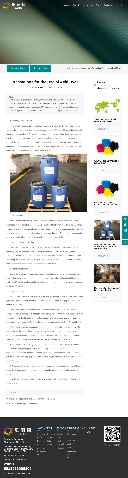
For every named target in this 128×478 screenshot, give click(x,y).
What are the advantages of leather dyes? (106, 162)
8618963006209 (18, 468)
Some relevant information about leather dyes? (106, 120)
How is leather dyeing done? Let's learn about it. (107, 289)
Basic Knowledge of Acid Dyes (25, 403)
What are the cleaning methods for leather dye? (105, 203)
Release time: (31, 87)
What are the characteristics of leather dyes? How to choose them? (106, 246)
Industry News (40, 68)
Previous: (10, 399)
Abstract (12, 97)
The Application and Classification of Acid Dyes (35, 399)
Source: (61, 87)
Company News (18, 68)
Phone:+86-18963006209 (15, 460)
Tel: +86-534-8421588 (14, 455)
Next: (8, 403)
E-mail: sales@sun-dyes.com (17, 474)
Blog (73, 68)
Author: (52, 87)
